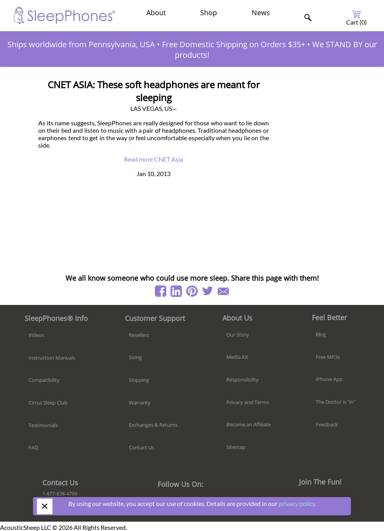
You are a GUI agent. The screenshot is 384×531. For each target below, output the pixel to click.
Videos (36, 335)
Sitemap (235, 447)
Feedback (327, 424)
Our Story (237, 334)
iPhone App (329, 379)
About (156, 12)
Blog (321, 334)
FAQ (33, 447)
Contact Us (141, 447)
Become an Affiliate (248, 424)
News (261, 12)
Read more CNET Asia (153, 159)
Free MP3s (328, 356)
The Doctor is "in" (336, 401)
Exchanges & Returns (153, 424)
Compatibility (44, 379)
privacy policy (297, 503)
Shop (208, 12)
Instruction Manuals (51, 357)
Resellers (139, 335)
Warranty (140, 402)
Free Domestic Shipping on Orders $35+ (233, 44)
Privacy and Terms (247, 402)
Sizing (135, 357)
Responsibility (242, 379)
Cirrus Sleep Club (48, 402)
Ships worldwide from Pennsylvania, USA (81, 44)
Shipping (139, 379)
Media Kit (237, 356)
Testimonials (43, 425)
